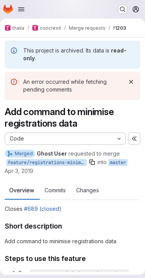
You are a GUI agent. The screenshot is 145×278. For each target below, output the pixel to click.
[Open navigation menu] (21, 9)
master (118, 162)
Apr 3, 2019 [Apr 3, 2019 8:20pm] (19, 171)
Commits (55, 190)
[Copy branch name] (92, 162)
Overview (21, 190)
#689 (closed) (42, 208)
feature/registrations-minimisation (47, 162)
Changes (87, 190)
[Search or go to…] (122, 9)
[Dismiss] (131, 81)
